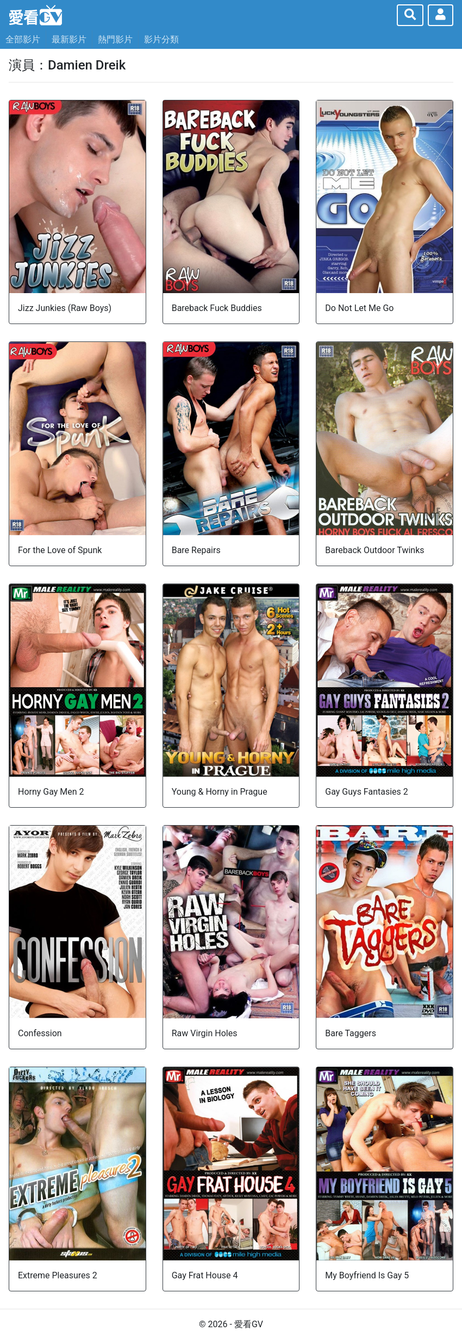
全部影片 (22, 39)
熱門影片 (115, 39)
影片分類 (161, 39)
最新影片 (69, 39)
